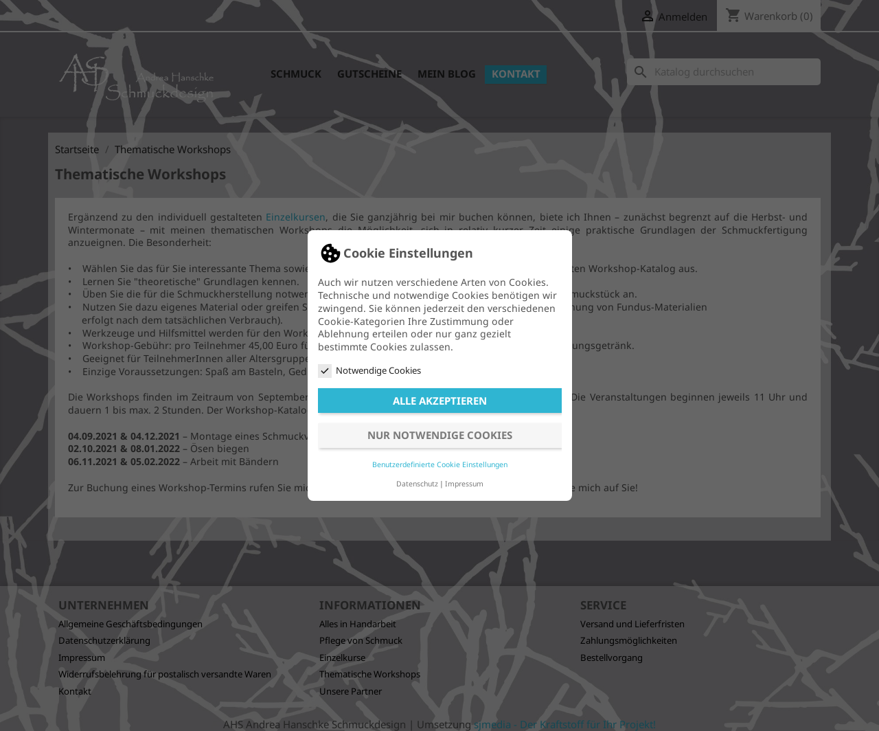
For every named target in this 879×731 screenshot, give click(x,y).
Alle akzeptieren (440, 400)
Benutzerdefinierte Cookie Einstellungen (439, 464)
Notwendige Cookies (369, 370)
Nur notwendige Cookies (439, 435)
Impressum (464, 483)
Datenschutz (417, 483)
